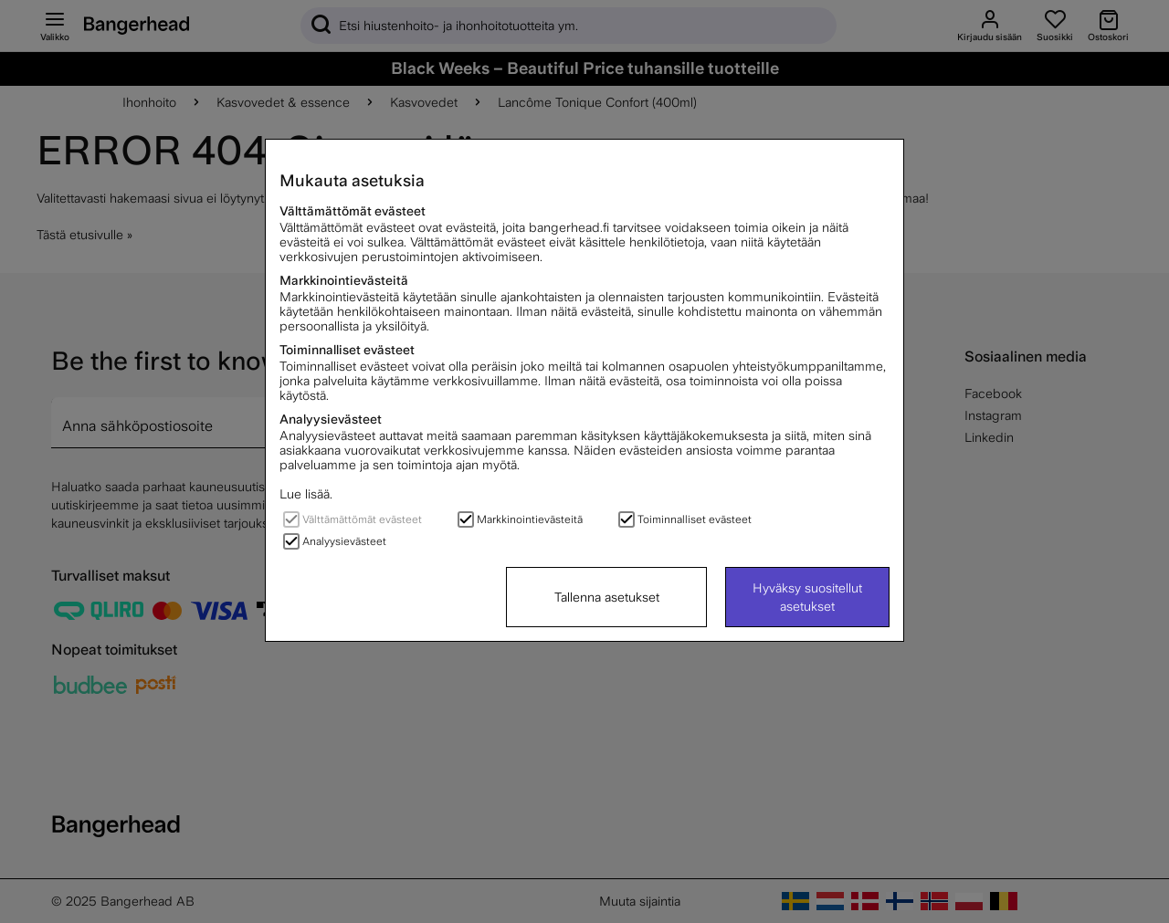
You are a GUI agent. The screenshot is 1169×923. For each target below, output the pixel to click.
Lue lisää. (305, 494)
